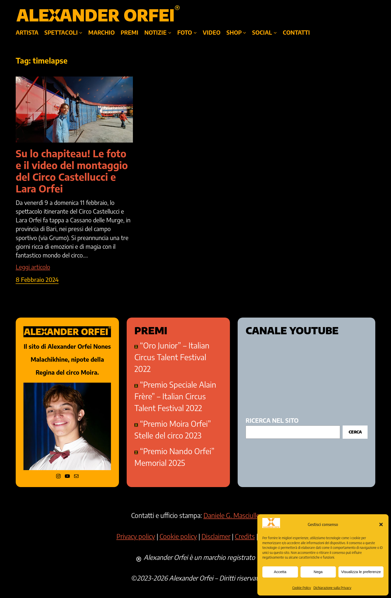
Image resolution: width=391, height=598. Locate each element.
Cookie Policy (301, 588)
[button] (381, 524)
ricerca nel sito (272, 420)
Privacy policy (135, 536)
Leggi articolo (33, 266)
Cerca (355, 431)
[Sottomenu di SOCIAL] (275, 32)
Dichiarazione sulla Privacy (332, 588)
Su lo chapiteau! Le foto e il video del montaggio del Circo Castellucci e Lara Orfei (72, 171)
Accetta (280, 572)
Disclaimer (215, 536)
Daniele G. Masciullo (231, 515)
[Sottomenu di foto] (195, 32)
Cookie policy (178, 536)
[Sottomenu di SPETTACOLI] (80, 32)
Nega (318, 572)
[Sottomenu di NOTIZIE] (169, 32)
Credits (245, 536)
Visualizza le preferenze (361, 572)
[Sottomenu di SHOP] (244, 32)
